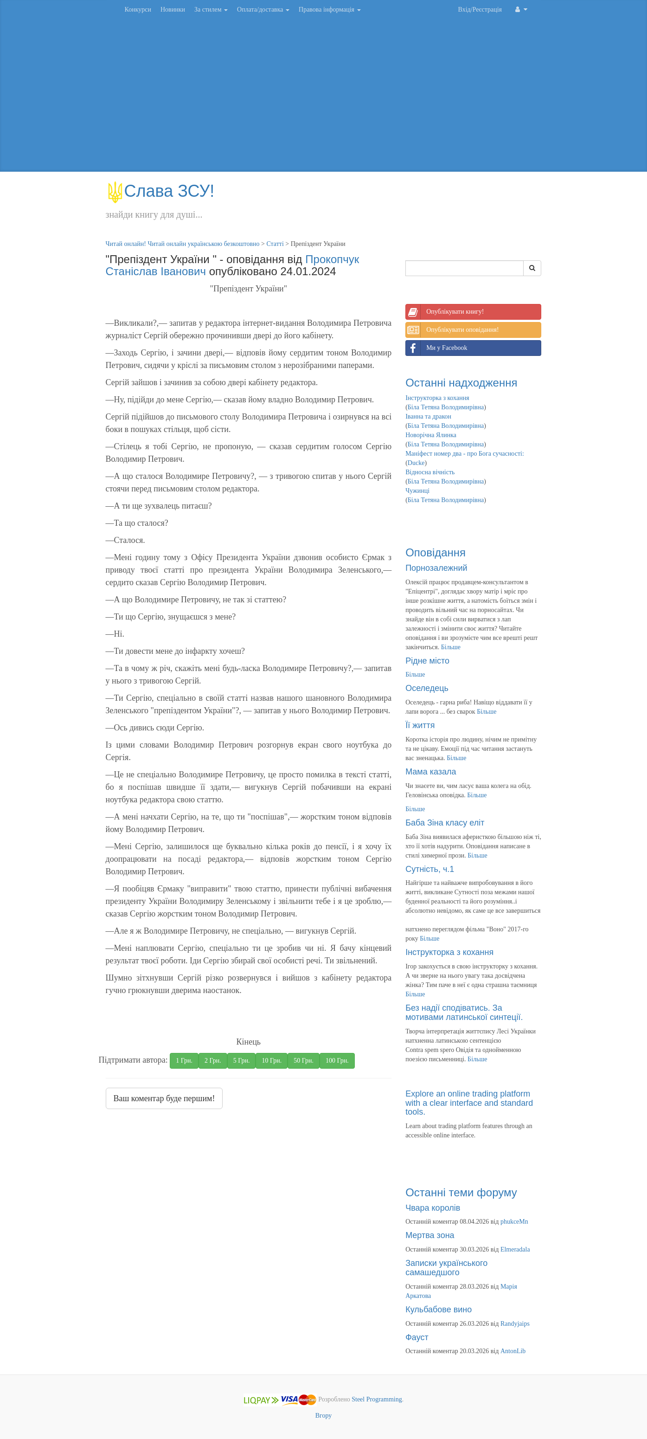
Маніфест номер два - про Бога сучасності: (464, 453)
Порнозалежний (436, 568)
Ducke (416, 462)
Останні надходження (461, 382)
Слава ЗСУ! (160, 190)
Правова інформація (330, 9)
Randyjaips (515, 1323)
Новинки (172, 9)
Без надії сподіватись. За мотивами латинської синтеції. (464, 1012)
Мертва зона (429, 1235)
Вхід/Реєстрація (480, 9)
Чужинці (417, 490)
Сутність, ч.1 (429, 869)
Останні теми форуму (461, 1192)
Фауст (417, 1337)
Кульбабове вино (438, 1309)
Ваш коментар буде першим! (164, 1098)
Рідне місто (427, 660)
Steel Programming (377, 1399)
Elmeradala (515, 1249)
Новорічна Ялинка (430, 435)
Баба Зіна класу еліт (444, 822)
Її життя (420, 725)
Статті (274, 243)
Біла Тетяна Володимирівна (446, 407)
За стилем (211, 9)
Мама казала (430, 771)
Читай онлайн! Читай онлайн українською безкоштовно (183, 243)
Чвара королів (432, 1208)
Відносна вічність (430, 472)
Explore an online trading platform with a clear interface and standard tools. (469, 1103)
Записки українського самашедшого (446, 1267)
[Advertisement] (324, 97)
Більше (451, 647)
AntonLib (512, 1351)
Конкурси (138, 9)
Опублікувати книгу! (445, 311)
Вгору (323, 1415)
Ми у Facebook (436, 348)
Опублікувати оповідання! (452, 330)
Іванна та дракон (428, 416)
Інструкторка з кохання (437, 397)
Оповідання (435, 552)
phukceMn (514, 1221)
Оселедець (426, 688)
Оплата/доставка (263, 9)
